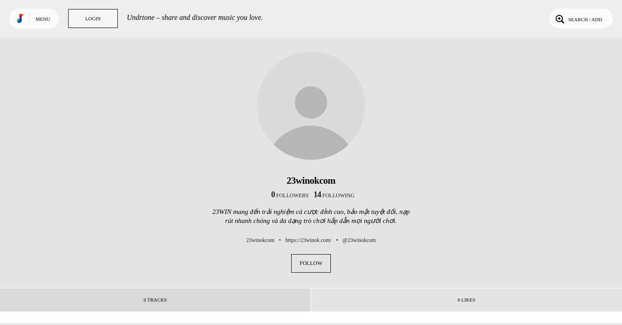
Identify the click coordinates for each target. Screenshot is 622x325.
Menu (43, 19)
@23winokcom (359, 240)
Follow (311, 263)
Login (93, 18)
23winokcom (260, 240)
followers (290, 195)
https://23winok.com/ (308, 240)
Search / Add (578, 18)
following (334, 195)
